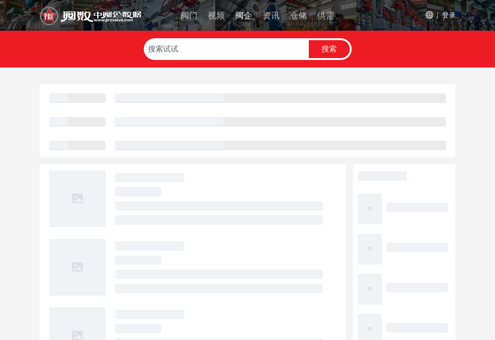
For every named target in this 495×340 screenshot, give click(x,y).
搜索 (329, 49)
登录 (448, 14)
